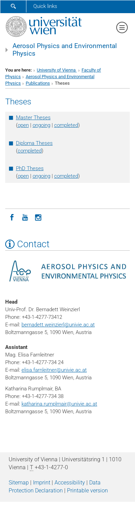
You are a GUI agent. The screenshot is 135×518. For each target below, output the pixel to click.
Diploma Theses (34, 143)
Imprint (41, 482)
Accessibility (69, 482)
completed (66, 125)
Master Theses (33, 117)
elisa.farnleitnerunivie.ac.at (54, 370)
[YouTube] (25, 216)
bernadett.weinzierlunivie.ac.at (58, 325)
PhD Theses (30, 168)
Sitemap (19, 482)
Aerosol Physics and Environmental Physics (64, 49)
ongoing (41, 125)
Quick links (45, 6)
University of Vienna (57, 70)
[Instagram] (38, 216)
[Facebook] (11, 216)
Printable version (87, 490)
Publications (38, 83)
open (23, 125)
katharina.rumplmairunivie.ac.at (59, 404)
